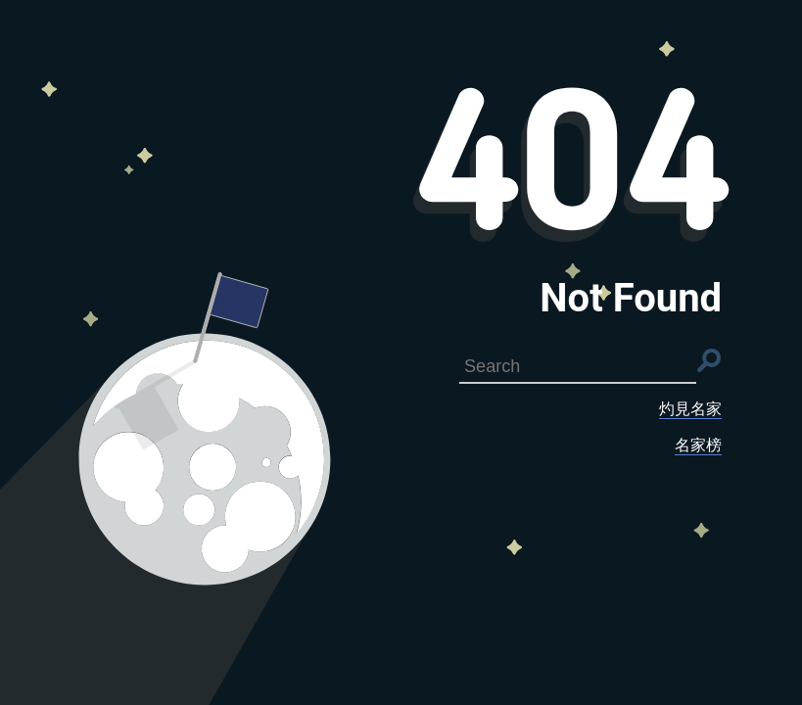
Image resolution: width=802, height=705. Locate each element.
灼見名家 (690, 409)
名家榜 (698, 445)
